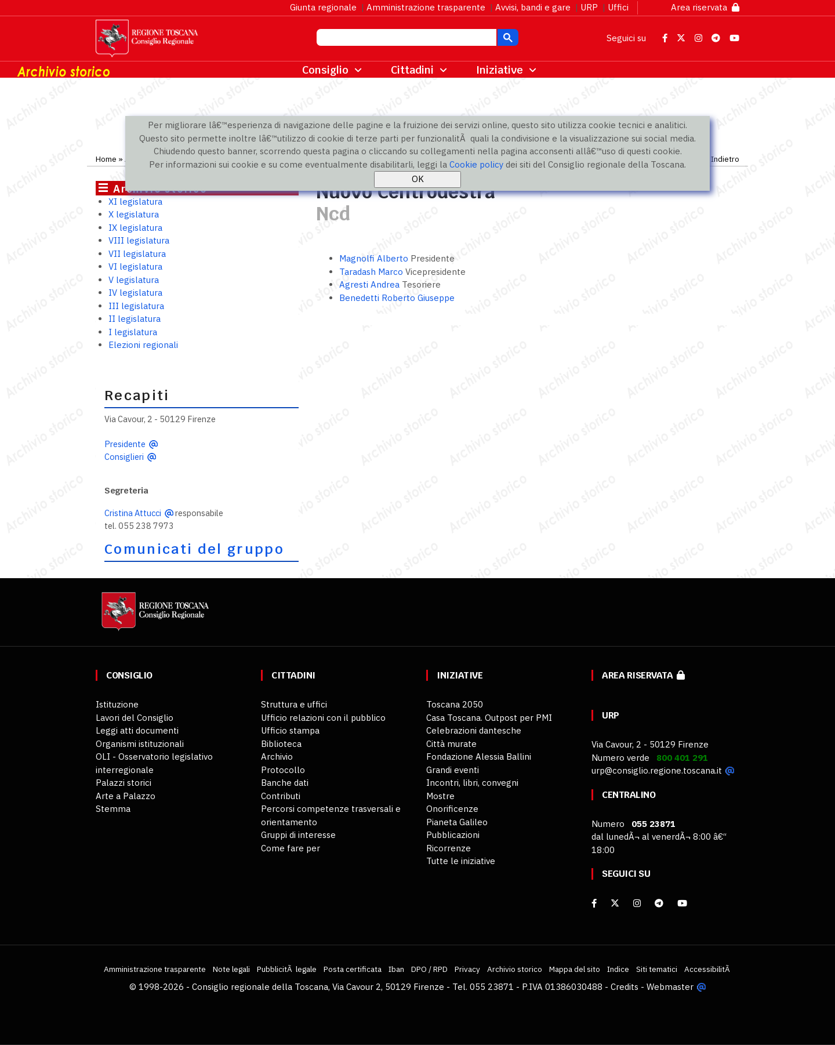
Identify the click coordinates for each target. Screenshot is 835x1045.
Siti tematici (656, 969)
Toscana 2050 (454, 704)
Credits (624, 986)
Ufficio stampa (290, 730)
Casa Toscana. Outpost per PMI (489, 717)
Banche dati (284, 782)
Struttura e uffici (294, 704)
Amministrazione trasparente (425, 7)
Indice (618, 969)
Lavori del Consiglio (134, 717)
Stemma (113, 808)
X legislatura (133, 214)
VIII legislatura (138, 240)
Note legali (231, 969)
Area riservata (705, 7)
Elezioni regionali (143, 344)
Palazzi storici (123, 782)
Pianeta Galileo (457, 822)
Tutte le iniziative (460, 860)
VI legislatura (135, 266)
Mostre (440, 795)
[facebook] (594, 903)
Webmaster (670, 986)
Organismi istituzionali (140, 743)
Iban (396, 969)
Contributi (280, 795)
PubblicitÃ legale (287, 969)
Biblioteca (281, 743)
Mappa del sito (574, 969)
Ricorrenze (448, 848)
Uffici (618, 7)
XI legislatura (135, 201)
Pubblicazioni (453, 834)
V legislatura (133, 279)
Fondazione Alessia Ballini (478, 756)
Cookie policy (476, 164)
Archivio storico (514, 969)
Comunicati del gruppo (194, 549)
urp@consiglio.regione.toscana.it (656, 770)
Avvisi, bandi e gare (533, 7)
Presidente (125, 443)
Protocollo (283, 769)
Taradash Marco (372, 271)
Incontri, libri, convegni (472, 782)
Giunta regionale (323, 7)
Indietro (725, 159)
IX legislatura (135, 227)
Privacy (467, 969)
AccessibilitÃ (708, 969)
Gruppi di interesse (298, 834)
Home (106, 159)
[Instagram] (637, 903)
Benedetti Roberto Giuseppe (397, 297)
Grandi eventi (452, 769)
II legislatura (134, 318)
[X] (615, 903)
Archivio (277, 756)
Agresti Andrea (370, 284)
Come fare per (290, 848)
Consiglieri (124, 456)
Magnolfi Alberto (375, 258)
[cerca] (405, 39)
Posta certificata (353, 969)
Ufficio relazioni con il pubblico (323, 717)
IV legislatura (135, 292)
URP (589, 7)
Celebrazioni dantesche (473, 730)
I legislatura (132, 332)
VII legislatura (137, 253)
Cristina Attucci (132, 512)
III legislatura (136, 305)
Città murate (451, 743)
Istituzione (117, 704)
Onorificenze (452, 808)
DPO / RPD (429, 969)
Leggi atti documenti (137, 730)
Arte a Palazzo (125, 795)
